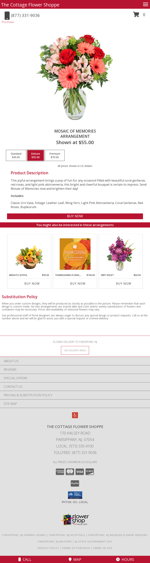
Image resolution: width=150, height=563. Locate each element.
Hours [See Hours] (125, 559)
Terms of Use (102, 548)
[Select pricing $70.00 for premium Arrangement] (54, 155)
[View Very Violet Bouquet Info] (120, 254)
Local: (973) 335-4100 (75, 446)
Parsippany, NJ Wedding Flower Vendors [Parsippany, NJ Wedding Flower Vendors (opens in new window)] (118, 535)
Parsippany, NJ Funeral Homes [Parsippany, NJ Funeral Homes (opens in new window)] (24, 535)
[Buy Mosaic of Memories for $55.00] (75, 216)
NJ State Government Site (93, 541)
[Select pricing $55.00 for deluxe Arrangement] (35, 155)
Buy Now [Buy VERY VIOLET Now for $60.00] (123, 284)
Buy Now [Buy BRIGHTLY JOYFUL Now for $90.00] (32, 284)
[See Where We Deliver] (75, 350)
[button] (139, 16)
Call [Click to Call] (24, 559)
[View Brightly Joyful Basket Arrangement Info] (29, 254)
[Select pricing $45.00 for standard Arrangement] (16, 155)
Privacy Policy (48, 548)
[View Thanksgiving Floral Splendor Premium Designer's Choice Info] (75, 254)
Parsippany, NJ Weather (55, 541)
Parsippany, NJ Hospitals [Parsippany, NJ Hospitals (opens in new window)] (67, 535)
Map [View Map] (75, 559)
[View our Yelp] (75, 417)
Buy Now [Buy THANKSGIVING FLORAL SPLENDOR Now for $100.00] (78, 284)
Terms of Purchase (76, 548)
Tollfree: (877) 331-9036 (75, 452)
